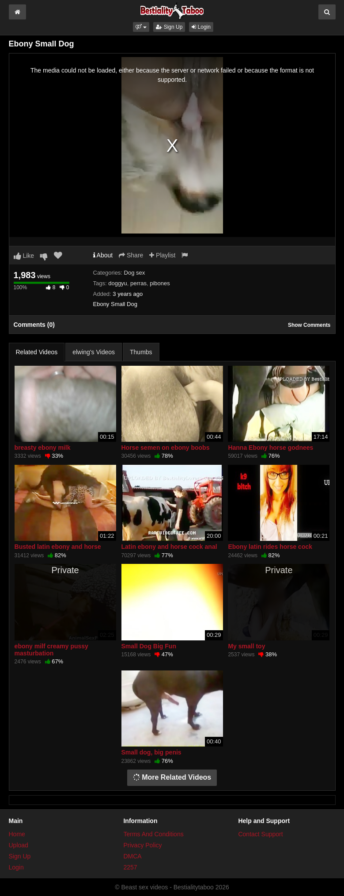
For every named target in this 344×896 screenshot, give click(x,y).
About (103, 255)
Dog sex (134, 272)
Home (17, 834)
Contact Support (260, 834)
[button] (141, 27)
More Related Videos (172, 777)
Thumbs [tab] (141, 352)
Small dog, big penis (151, 752)
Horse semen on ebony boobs (165, 447)
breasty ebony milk (43, 447)
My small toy (246, 646)
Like (24, 255)
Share (131, 255)
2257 (130, 867)
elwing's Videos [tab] (93, 352)
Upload (18, 845)
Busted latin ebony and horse (58, 546)
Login (201, 27)
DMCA (132, 856)
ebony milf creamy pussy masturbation (51, 650)
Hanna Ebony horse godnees (270, 447)
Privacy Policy (142, 845)
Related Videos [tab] (37, 352)
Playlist (162, 255)
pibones (160, 283)
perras (138, 283)
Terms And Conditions (153, 834)
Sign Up (169, 27)
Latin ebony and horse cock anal (169, 546)
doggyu (117, 283)
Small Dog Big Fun (148, 646)
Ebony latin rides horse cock (270, 546)
